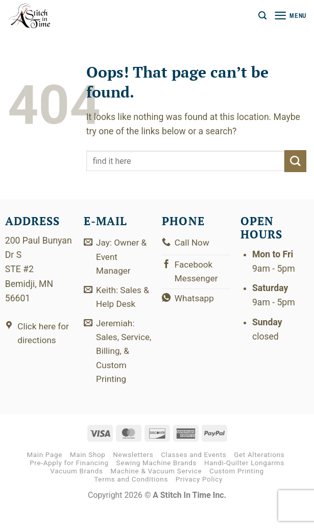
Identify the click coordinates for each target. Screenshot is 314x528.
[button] (261, 16)
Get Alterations (259, 473)
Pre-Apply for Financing (69, 481)
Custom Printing (236, 490)
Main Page (44, 473)
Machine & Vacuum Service (156, 490)
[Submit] (295, 161)
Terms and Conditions (131, 498)
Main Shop (88, 473)
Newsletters (133, 473)
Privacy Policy (199, 498)
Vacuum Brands (76, 490)
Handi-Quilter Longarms (244, 481)
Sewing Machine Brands (156, 481)
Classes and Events (193, 473)
